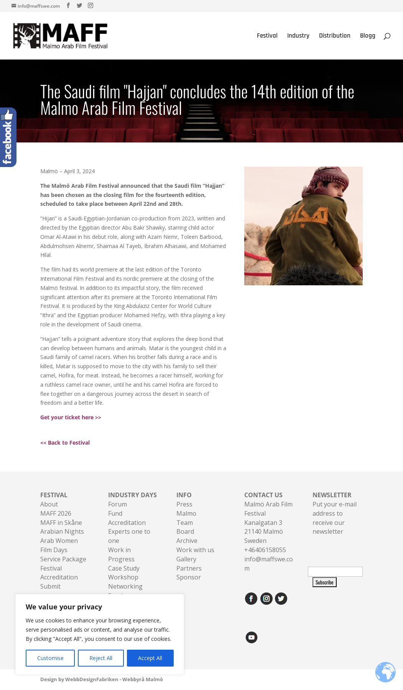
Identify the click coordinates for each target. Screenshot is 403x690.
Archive (186, 540)
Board (185, 531)
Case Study (124, 568)
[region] (99, 634)
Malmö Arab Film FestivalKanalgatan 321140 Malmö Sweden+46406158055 (268, 522)
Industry (298, 36)
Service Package (63, 559)
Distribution (334, 36)
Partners (189, 568)
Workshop (123, 577)
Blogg (367, 36)
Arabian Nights (62, 531)
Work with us (195, 550)
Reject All (100, 658)
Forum (117, 504)
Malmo (186, 513)
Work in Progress (121, 554)
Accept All (150, 658)
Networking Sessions (125, 591)
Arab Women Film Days (59, 545)
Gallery (186, 559)
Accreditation (127, 522)
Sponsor (188, 577)
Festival (267, 36)
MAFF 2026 (55, 513)
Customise (50, 658)
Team (184, 522)
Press (184, 504)
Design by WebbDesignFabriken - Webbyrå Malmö (101, 679)
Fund (115, 513)
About (49, 504)
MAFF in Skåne (61, 522)
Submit (50, 586)
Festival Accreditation (59, 573)
